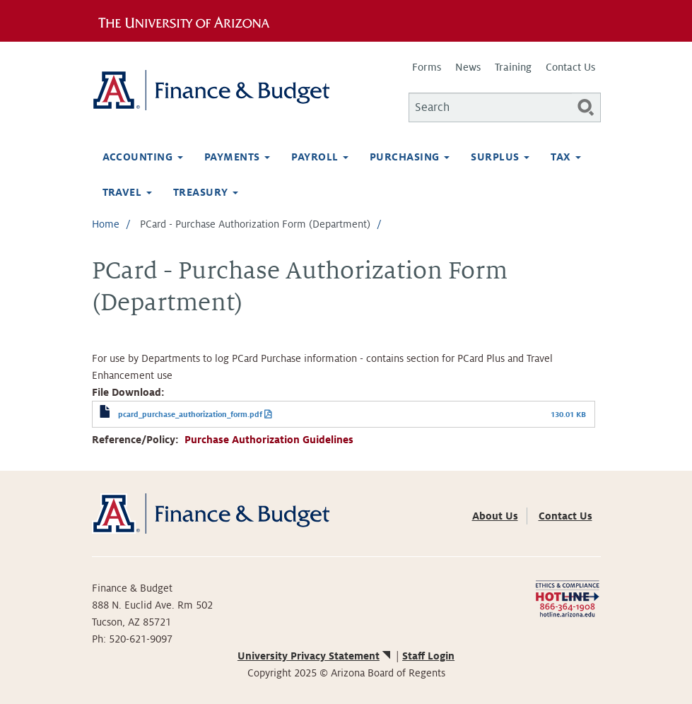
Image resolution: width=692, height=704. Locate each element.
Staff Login (428, 656)
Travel (127, 192)
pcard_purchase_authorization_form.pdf (190, 414)
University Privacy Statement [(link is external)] (315, 656)
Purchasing (410, 157)
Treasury (205, 192)
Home (105, 224)
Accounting (142, 157)
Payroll (319, 157)
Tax (566, 157)
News (468, 67)
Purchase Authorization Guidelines (268, 439)
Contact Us (570, 67)
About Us (495, 516)
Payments (237, 157)
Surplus (500, 157)
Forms (426, 67)
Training (513, 67)
